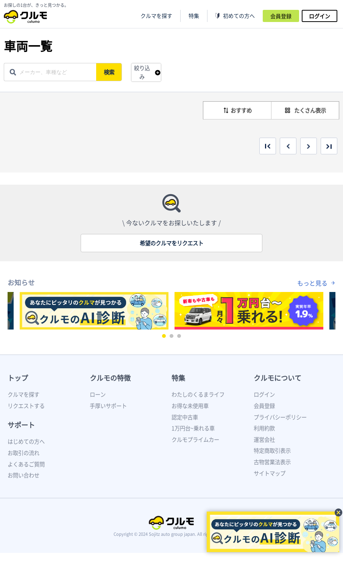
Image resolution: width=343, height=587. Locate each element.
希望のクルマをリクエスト (171, 243)
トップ (18, 378)
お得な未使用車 (190, 406)
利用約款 (264, 428)
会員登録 (281, 16)
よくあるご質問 (26, 464)
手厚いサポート (108, 406)
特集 (178, 378)
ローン (98, 394)
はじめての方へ (26, 441)
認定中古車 (185, 417)
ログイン (319, 16)
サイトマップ (269, 473)
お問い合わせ (23, 475)
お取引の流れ (23, 453)
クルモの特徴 (110, 378)
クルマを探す (156, 16)
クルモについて (277, 378)
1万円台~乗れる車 (193, 428)
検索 (110, 72)
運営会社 (264, 439)
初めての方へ (239, 16)
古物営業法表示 (272, 462)
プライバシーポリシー (280, 417)
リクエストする (26, 406)
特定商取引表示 (272, 450)
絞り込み (142, 72)
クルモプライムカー (195, 439)
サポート (21, 425)
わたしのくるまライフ (198, 394)
